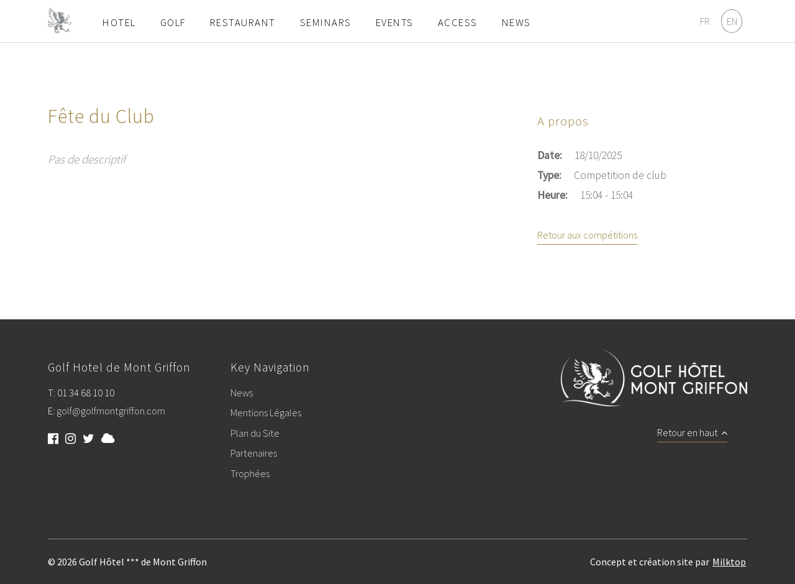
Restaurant (243, 22)
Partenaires (253, 453)
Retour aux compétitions (587, 235)
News (516, 22)
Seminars (326, 22)
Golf (173, 22)
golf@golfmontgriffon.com (111, 411)
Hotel (119, 22)
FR (705, 21)
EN (732, 21)
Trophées (250, 474)
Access (458, 22)
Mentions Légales (265, 413)
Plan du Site (254, 433)
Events (395, 22)
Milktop (729, 561)
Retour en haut (692, 433)
